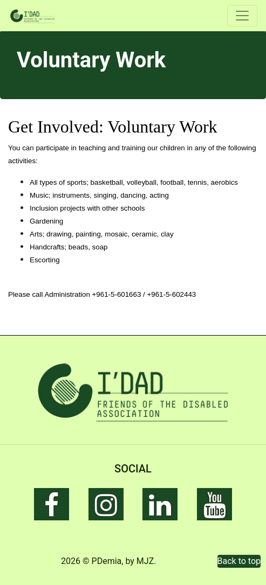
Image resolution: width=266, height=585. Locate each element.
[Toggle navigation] (242, 15)
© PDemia (102, 561)
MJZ (145, 561)
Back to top (239, 561)
